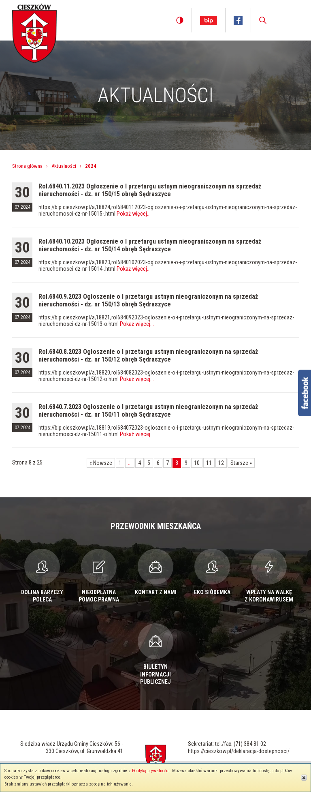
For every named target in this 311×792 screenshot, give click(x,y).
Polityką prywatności (151, 770)
